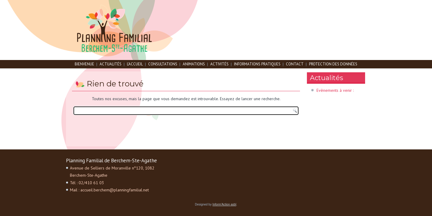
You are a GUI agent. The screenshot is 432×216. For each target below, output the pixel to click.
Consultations (162, 64)
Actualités (111, 64)
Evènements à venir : (335, 90)
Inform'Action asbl (224, 204)
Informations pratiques (257, 64)
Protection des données (333, 64)
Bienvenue (84, 64)
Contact (295, 64)
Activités (219, 64)
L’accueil (135, 64)
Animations (194, 64)
